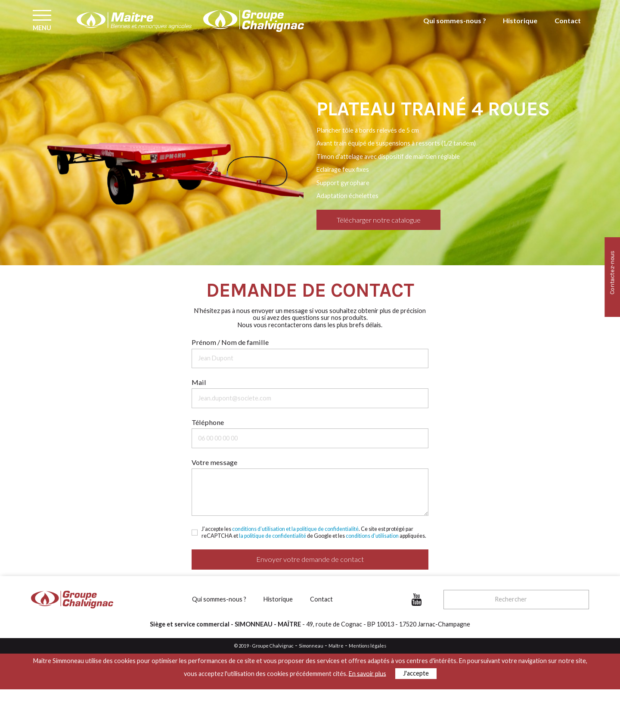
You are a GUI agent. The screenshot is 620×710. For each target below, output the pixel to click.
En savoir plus (367, 673)
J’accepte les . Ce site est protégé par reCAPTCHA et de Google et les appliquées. (314, 532)
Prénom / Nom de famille (230, 342)
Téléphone (208, 422)
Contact (568, 28)
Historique (523, 28)
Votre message (214, 462)
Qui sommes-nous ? (462, 28)
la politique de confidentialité (272, 536)
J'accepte (416, 673)
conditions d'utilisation (372, 536)
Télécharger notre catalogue (379, 220)
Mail (199, 382)
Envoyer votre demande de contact (310, 559)
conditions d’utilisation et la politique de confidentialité (295, 529)
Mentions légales (367, 645)
